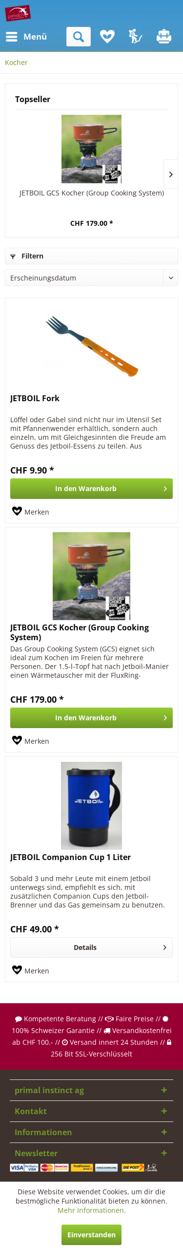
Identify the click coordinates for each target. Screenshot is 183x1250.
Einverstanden (91, 1234)
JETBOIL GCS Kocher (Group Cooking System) (92, 192)
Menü (17, 35)
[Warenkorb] (165, 36)
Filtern (26, 255)
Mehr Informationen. (92, 1210)
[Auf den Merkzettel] (30, 512)
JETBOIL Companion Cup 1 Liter (70, 857)
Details (120, 946)
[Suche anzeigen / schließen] (78, 36)
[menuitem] (14, 36)
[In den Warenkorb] (91, 488)
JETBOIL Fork (35, 398)
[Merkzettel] (107, 36)
